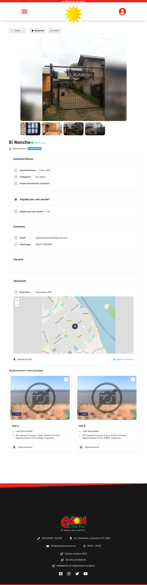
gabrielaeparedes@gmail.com (51, 237)
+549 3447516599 (24, 431)
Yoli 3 (82, 426)
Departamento (19, 148)
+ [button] (17, 300)
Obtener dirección (123, 359)
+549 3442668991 (90, 431)
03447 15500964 (44, 244)
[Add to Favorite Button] (66, 379)
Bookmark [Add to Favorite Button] (38, 30)
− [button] (17, 304)
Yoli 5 (15, 426)
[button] (24, 11)
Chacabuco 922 (43, 292)
